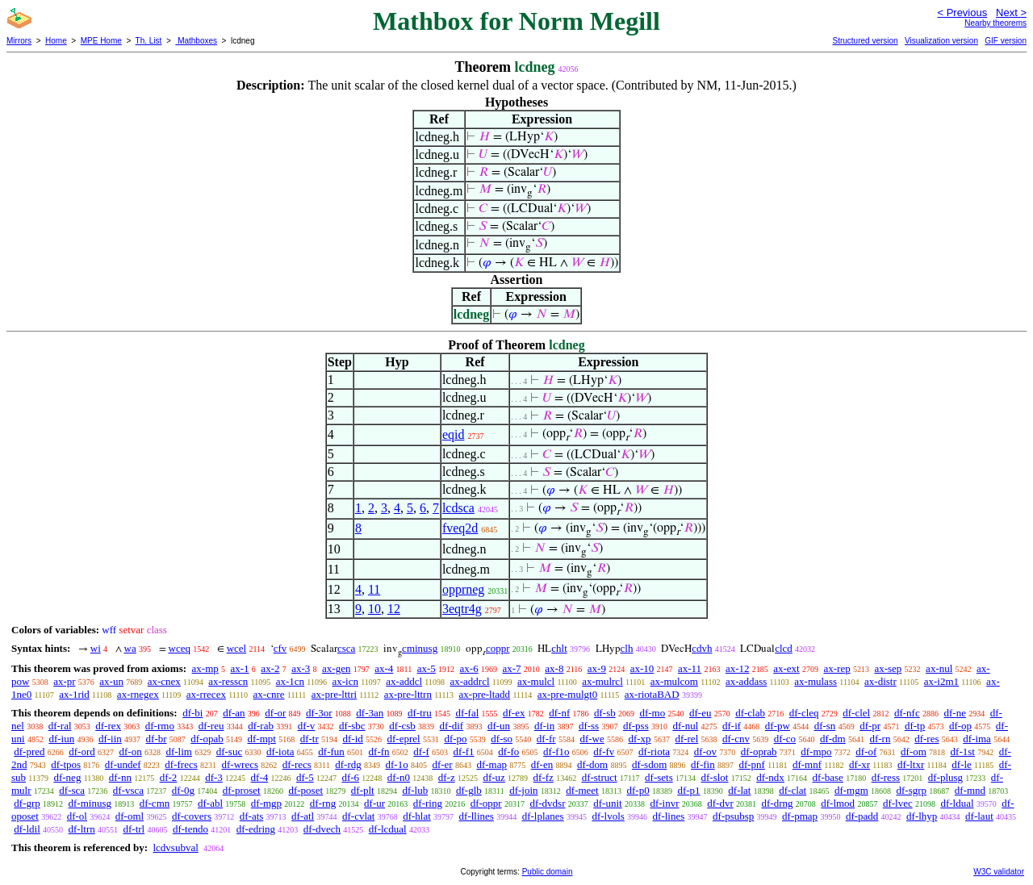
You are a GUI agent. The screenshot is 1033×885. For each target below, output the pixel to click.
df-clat (792, 790)
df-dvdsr (547, 803)
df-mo (652, 713)
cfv (280, 648)
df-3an (369, 713)
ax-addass (746, 681)
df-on (130, 751)
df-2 (169, 777)
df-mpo (816, 751)
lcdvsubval (175, 847)
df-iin (110, 739)
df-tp (915, 726)
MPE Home (101, 40)
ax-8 (554, 668)
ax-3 (300, 668)
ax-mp (205, 668)
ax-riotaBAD (652, 694)
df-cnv (736, 739)
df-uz (493, 777)
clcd (784, 648)
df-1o (397, 764)
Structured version (864, 40)
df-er (442, 764)
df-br (156, 739)
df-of (865, 751)
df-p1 (688, 790)
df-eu (700, 713)
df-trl (133, 829)
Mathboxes (196, 40)
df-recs (297, 764)
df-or (275, 713)
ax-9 (597, 668)
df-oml (129, 816)
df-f (421, 751)
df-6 (350, 777)
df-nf (559, 713)
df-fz (543, 777)
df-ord (82, 751)
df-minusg (90, 803)
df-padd (862, 816)
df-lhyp (921, 816)
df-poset (305, 790)
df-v (307, 726)
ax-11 (689, 668)
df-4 (260, 777)
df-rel (686, 739)
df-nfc (907, 713)
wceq (179, 648)
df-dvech (322, 829)
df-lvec (898, 803)
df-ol (77, 816)
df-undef (123, 764)
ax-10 (642, 668)
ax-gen (336, 668)
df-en (542, 764)
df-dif (452, 726)
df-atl (302, 816)
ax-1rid (74, 694)
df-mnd (970, 790)
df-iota (280, 751)
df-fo (508, 751)
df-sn (825, 726)
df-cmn (155, 803)
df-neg (67, 777)
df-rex (108, 726)
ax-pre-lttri (334, 694)
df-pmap (800, 816)
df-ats (252, 816)
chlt (559, 648)
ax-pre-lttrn (408, 694)
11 (374, 589)
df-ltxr (910, 764)
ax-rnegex (138, 694)
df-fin (703, 764)
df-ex (514, 713)
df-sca (72, 790)
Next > (1011, 12)
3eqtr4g (462, 609)
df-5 (305, 777)
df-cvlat (358, 816)
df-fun (331, 751)
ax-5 (426, 668)
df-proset (242, 790)
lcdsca (458, 508)
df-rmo (159, 726)
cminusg (419, 648)
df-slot (714, 777)
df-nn (120, 777)
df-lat (739, 790)
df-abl (210, 803)
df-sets (659, 777)
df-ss (589, 726)
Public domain (547, 871)
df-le (961, 764)
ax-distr (880, 681)
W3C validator (998, 871)
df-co (785, 739)
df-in (544, 726)
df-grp (27, 803)
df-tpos (66, 764)
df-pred (29, 751)
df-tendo (190, 829)
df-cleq (804, 713)
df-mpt (261, 739)
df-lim (178, 751)
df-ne (954, 713)
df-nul (685, 726)
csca (346, 648)
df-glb (469, 790)
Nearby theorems (995, 23)
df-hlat (417, 816)
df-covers (191, 816)
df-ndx (770, 777)
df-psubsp (733, 816)
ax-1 (240, 668)
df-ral (60, 726)
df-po (455, 739)
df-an (234, 713)
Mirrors (18, 40)
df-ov (705, 751)
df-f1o (556, 751)
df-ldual (956, 803)
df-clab (750, 713)
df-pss (636, 726)
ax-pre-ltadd (485, 694)
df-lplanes (543, 816)
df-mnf (807, 764)
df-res (926, 739)
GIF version (1006, 40)
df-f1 (464, 751)
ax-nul (939, 668)
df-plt (362, 790)
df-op (960, 726)
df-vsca (128, 790)
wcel (237, 648)
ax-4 (383, 668)
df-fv (603, 751)
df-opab (206, 739)
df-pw (777, 726)
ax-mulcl (535, 681)
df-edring (255, 829)
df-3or (319, 713)
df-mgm (851, 790)
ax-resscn (228, 681)
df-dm (833, 739)
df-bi (192, 713)
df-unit (607, 803)
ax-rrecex (206, 694)
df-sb (605, 713)
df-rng (323, 803)
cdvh (702, 648)
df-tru (420, 713)
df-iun (61, 739)
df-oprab (759, 751)
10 (374, 609)
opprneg (463, 589)
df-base (828, 777)
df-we (591, 739)
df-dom (592, 764)
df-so (501, 739)
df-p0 (637, 790)
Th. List (149, 40)
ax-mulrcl (602, 681)
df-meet (582, 790)
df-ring (427, 803)
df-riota (654, 751)
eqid (453, 434)
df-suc (229, 751)
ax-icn (345, 681)
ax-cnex (164, 681)
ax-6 (469, 668)
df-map (491, 764)
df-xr (859, 764)
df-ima (977, 739)
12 (393, 609)
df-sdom (649, 764)
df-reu (211, 726)
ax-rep (836, 668)
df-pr (869, 726)
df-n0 (398, 777)
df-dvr (720, 803)
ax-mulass (815, 681)
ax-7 (511, 668)
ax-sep (887, 668)
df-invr (664, 803)
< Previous (962, 12)
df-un (498, 726)
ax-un (111, 681)
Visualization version (941, 40)
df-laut (979, 816)
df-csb (402, 726)
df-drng (777, 803)
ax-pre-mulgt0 (567, 694)
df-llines (476, 816)
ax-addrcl (470, 681)
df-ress (886, 777)
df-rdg (348, 764)
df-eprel (403, 739)
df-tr (309, 739)
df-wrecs (240, 764)
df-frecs (181, 764)
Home (56, 40)
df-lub (415, 790)
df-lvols (608, 816)
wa (130, 648)
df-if (731, 726)
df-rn (879, 739)
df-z (446, 777)
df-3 (214, 777)
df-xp (639, 739)
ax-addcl (404, 681)
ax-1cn (290, 681)
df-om (913, 751)
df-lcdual (388, 829)
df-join (523, 790)
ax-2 (270, 668)
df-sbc (352, 726)
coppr (498, 648)
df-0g (183, 790)
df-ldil (27, 829)
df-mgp (266, 803)
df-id (352, 739)
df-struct (599, 777)
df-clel (856, 713)
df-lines (669, 816)
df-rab (261, 726)
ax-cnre (269, 694)
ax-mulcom (674, 681)
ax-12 (738, 668)
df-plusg (945, 777)
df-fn (379, 751)
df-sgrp (912, 790)
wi (95, 648)
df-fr (546, 739)
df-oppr (486, 803)
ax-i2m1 (941, 681)
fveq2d (460, 528)
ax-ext (786, 668)
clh (627, 648)
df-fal (467, 713)
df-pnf (751, 764)
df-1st (963, 751)
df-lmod (838, 803)
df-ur (374, 803)
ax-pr (64, 681)
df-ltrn (82, 829)
